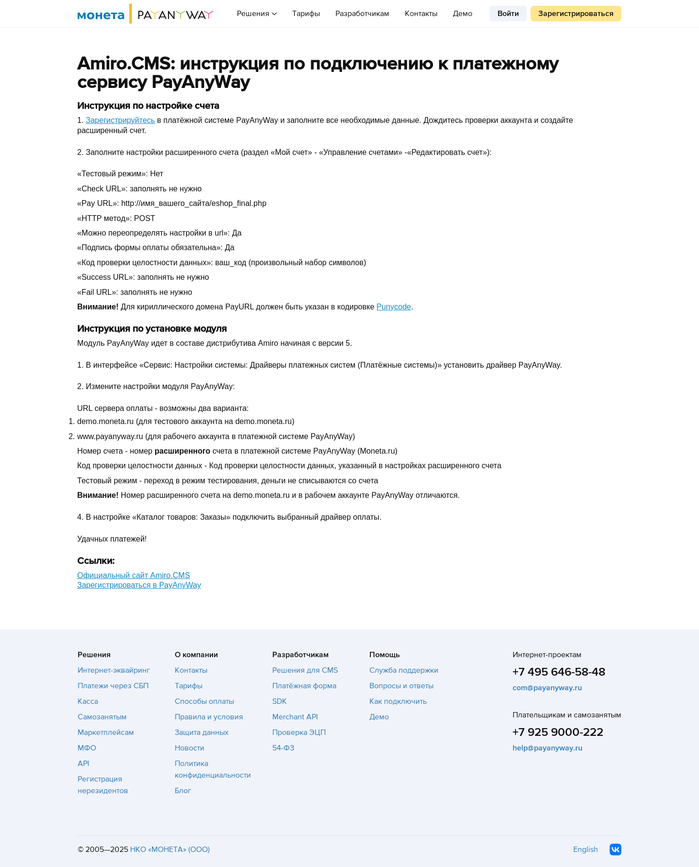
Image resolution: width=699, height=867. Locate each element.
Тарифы (306, 13)
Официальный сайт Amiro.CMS (133, 575)
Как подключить (398, 701)
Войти (508, 13)
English (585, 849)
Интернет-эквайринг (114, 670)
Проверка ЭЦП (299, 732)
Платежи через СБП (113, 686)
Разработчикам (362, 13)
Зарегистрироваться (576, 13)
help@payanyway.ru (547, 748)
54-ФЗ (283, 748)
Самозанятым (102, 717)
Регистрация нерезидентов (103, 785)
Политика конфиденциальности (213, 769)
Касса (88, 701)
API (83, 763)
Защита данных (202, 732)
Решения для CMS (305, 670)
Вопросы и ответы (401, 686)
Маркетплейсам (106, 732)
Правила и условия (209, 717)
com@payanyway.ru (547, 688)
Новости (189, 748)
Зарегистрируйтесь (120, 120)
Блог (183, 791)
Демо (462, 13)
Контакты (421, 13)
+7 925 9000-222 (558, 732)
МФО (87, 748)
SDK (279, 701)
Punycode (394, 307)
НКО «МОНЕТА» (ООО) (170, 849)
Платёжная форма (304, 686)
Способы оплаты (204, 701)
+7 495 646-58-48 (559, 672)
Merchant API (295, 717)
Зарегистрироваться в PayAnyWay (139, 585)
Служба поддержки (403, 670)
